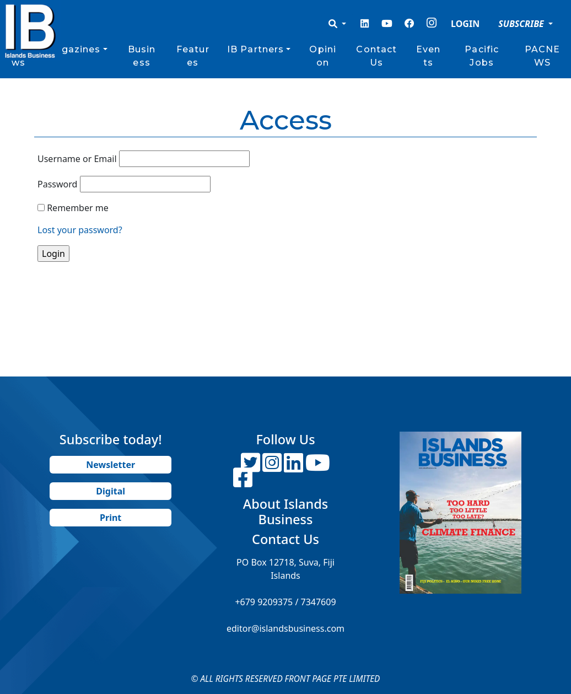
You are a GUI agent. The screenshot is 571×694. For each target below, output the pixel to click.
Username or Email (77, 159)
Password (57, 184)
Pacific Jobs (482, 56)
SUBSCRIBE (522, 24)
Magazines (73, 49)
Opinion (322, 56)
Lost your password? (79, 230)
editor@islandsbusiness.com (285, 628)
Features (192, 56)
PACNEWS (543, 56)
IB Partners (255, 49)
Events (428, 56)
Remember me (78, 208)
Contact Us (376, 56)
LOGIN (465, 24)
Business (142, 56)
